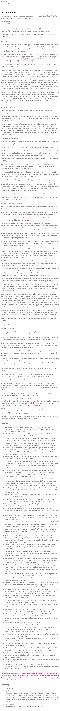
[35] (40, 393)
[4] (50, 59)
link (39, 697)
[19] (49, 197)
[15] (30, 147)
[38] (5, 405)
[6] (19, 61)
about (14, 4)
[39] (38, 405)
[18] (35, 190)
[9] (38, 86)
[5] (11, 61)
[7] (32, 61)
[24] (37, 265)
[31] (2, 339)
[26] (52, 281)
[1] (52, 47)
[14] (13, 128)
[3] (33, 59)
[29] (39, 310)
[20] (10, 199)
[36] (21, 399)
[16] (23, 166)
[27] (49, 288)
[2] (25, 59)
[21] (2, 214)
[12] (16, 118)
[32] (26, 339)
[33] (27, 351)
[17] (10, 174)
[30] (42, 337)
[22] (28, 220)
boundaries (8, 4)
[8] (31, 72)
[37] (32, 403)
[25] (47, 269)
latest (2, 4)
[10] (14, 88)
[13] (24, 126)
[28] (35, 294)
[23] (22, 245)
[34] (2, 353)
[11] (19, 98)
